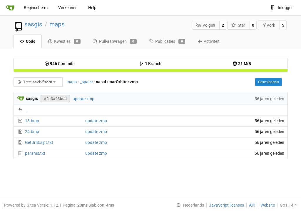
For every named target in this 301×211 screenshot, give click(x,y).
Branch (150, 63)
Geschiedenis (268, 82)
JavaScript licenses (226, 205)
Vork (268, 25)
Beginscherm (36, 7)
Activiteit (209, 41)
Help (92, 7)
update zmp (83, 98)
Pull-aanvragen (115, 41)
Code (28, 41)
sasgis (33, 24)
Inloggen (282, 7)
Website (267, 205)
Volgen (205, 25)
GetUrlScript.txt (39, 142)
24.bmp (32, 131)
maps (57, 24)
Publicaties (167, 41)
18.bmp (32, 120)
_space (86, 81)
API (252, 205)
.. (27, 110)
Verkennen (68, 7)
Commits (59, 63)
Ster (238, 25)
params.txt (35, 153)
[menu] (189, 205)
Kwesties (64, 41)
